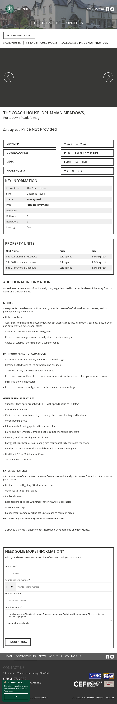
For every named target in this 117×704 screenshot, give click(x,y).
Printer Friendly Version (80, 153)
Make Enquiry (16, 170)
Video (10, 161)
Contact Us (73, 656)
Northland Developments (35, 697)
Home (9, 656)
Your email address (14, 593)
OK (16, 696)
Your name (11, 566)
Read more (8, 691)
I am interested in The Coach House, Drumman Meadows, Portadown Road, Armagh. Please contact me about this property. (58, 615)
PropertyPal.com (105, 697)
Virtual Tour (73, 171)
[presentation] (29, 631)
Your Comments (13, 607)
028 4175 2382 (14, 678)
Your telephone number (17, 579)
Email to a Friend (75, 162)
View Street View (75, 144)
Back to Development (19, 35)
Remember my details (18, 623)
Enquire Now (18, 642)
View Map (13, 144)
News (42, 656)
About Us (55, 656)
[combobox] (10, 586)
